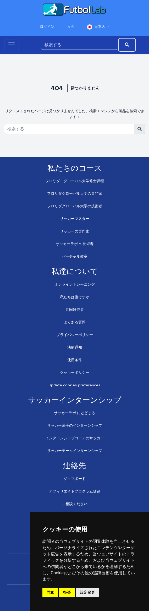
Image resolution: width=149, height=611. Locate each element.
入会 (70, 26)
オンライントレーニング (74, 284)
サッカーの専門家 (74, 231)
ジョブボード (75, 478)
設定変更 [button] (87, 592)
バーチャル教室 (74, 256)
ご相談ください (74, 503)
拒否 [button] (67, 592)
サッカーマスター (74, 218)
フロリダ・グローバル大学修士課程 (74, 181)
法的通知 (74, 347)
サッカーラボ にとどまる (74, 412)
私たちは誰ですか (74, 297)
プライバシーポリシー (74, 334)
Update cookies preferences (75, 385)
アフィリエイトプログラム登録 (74, 491)
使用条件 (74, 360)
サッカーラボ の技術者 (74, 243)
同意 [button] (50, 592)
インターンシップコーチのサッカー (74, 438)
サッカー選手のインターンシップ (74, 425)
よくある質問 (75, 322)
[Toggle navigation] (11, 45)
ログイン (47, 26)
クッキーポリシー (74, 372)
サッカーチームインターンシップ (74, 450)
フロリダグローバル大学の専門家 (74, 193)
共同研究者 (74, 309)
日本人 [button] (96, 27)
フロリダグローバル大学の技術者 (74, 206)
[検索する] (79, 45)
